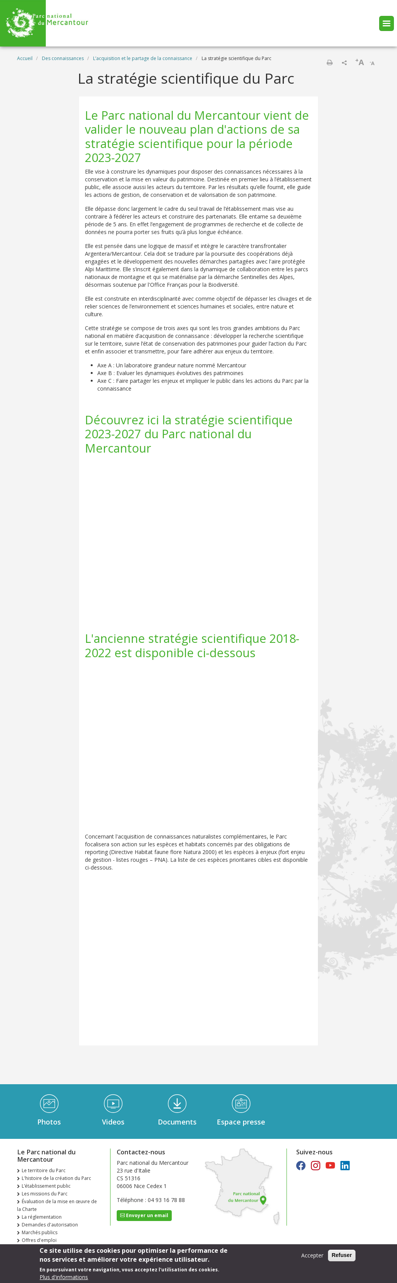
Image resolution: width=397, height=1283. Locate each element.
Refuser (341, 1255)
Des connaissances (63, 58)
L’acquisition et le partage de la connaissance (142, 58)
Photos (49, 1121)
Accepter (312, 1255)
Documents (177, 1121)
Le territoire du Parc (44, 1170)
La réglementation (42, 1217)
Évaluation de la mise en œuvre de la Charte (57, 1205)
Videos (113, 1121)
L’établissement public (46, 1186)
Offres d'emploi (39, 1240)
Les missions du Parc (44, 1193)
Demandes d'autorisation (50, 1224)
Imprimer (329, 62)
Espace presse (241, 1121)
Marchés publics (39, 1232)
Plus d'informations (64, 1277)
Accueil (25, 58)
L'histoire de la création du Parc (56, 1178)
